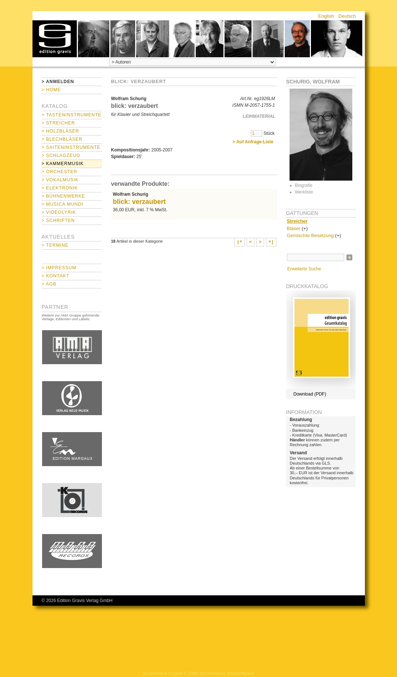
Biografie (303, 185)
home (54, 38)
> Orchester (60, 171)
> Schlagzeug (61, 155)
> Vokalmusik (60, 179)
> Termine (55, 245)
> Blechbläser (62, 139)
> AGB (49, 284)
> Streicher (58, 123)
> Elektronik (60, 188)
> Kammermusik (63, 163)
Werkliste (304, 192)
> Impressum (59, 267)
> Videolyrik (59, 212)
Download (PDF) (310, 394)
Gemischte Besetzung (310, 235)
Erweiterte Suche (304, 268)
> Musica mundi (62, 204)
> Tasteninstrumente (72, 114)
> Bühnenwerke (63, 196)
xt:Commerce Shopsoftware (226, 673)
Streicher (297, 221)
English (326, 16)
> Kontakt (55, 275)
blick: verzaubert (139, 201)
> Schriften (58, 220)
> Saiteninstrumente (71, 147)
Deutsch (347, 16)
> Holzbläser (60, 131)
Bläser (294, 228)
